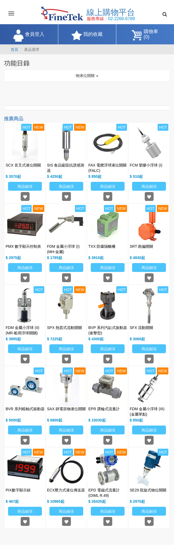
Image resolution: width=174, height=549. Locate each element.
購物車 (151, 34)
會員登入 (34, 34)
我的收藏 (93, 34)
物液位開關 (87, 75)
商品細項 (24, 186)
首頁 (14, 49)
